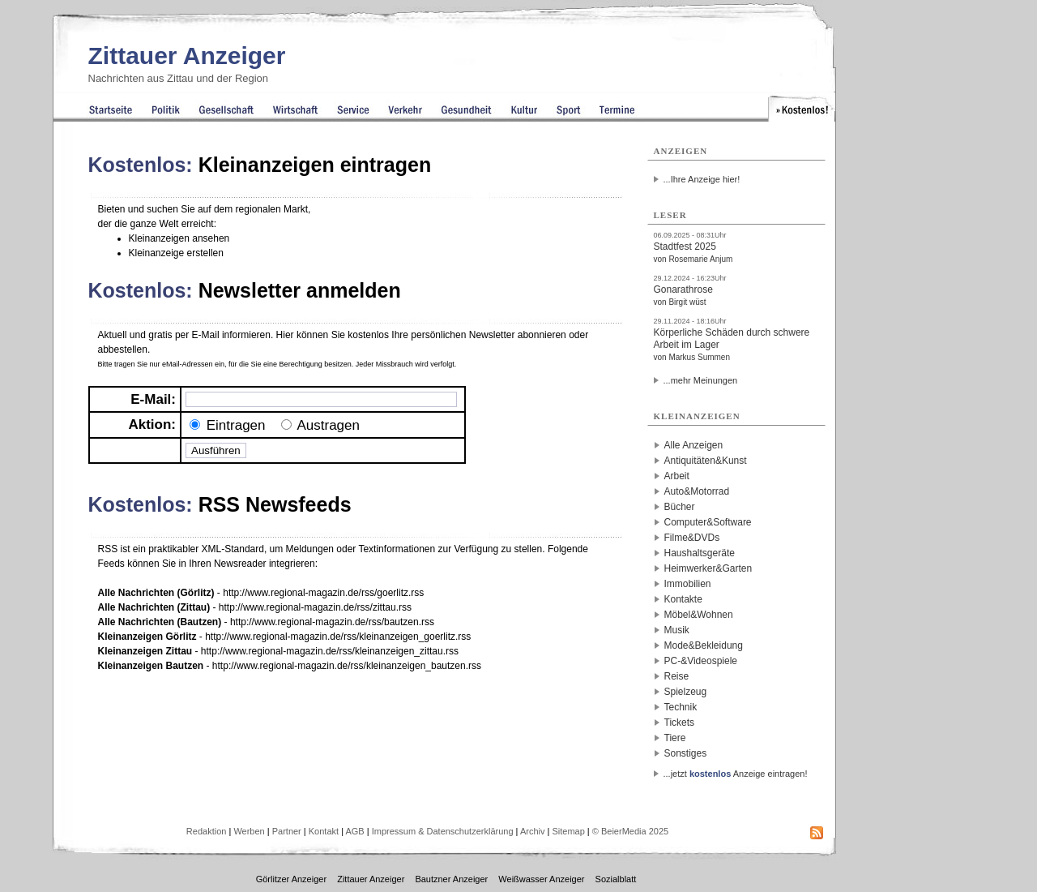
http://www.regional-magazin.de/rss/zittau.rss (315, 607)
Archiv (532, 831)
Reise (676, 676)
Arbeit (676, 476)
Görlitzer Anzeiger (291, 879)
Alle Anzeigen (693, 445)
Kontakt (324, 831)
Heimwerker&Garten (708, 568)
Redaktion (206, 831)
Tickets (679, 722)
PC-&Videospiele (701, 661)
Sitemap (568, 831)
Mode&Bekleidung (703, 645)
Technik (681, 707)
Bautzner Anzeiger (451, 879)
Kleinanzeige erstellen (176, 253)
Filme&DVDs (692, 538)
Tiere (675, 738)
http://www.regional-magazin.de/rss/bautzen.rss (332, 622)
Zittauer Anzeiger (187, 55)
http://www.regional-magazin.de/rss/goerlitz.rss (323, 592)
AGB (354, 831)
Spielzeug (685, 692)
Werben (248, 831)
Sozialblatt (616, 879)
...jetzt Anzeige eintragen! (736, 774)
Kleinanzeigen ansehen (179, 238)
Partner (286, 831)
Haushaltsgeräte (699, 553)
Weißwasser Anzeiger (541, 879)
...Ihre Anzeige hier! (702, 179)
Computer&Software (708, 522)
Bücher (679, 507)
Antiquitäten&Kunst (705, 461)
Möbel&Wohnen (698, 615)
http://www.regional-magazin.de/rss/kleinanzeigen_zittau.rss (330, 651)
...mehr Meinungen (701, 380)
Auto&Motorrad (697, 491)
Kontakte (683, 599)
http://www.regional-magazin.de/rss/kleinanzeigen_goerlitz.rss (338, 636)
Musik (676, 630)
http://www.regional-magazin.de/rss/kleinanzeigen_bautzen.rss (346, 665)
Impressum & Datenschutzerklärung (443, 831)
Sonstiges (685, 753)
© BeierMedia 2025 (630, 831)
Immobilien (687, 584)
